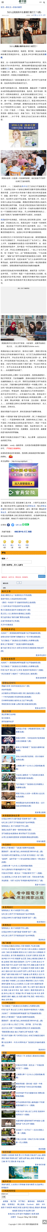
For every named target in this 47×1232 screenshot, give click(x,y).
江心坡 (26, 985)
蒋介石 (12, 995)
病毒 (38, 947)
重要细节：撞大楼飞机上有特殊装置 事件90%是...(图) (22, 853)
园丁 (17, 1159)
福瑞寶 (15, 1212)
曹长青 (13, 1163)
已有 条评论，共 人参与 (12, 565)
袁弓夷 (13, 957)
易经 (9, 998)
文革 (7, 1001)
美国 (2, 220)
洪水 (34, 953)
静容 (33, 1159)
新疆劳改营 (39, 985)
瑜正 (42, 1159)
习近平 (18, 950)
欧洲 (33, 1215)
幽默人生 (15, 998)
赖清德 (35, 960)
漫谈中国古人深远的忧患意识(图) (14, 600)
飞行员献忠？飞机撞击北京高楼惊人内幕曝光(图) (20, 642)
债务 (7, 972)
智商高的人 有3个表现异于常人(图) (15, 827)
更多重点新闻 (40, 814)
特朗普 (27, 947)
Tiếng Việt (28, 1218)
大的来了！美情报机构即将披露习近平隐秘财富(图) (21, 634)
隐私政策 (40, 1202)
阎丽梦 (17, 960)
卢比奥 (33, 947)
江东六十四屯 (38, 982)
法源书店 (25, 1209)
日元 (38, 972)
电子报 (13, 1202)
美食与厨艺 (5, 1186)
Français (20, 1218)
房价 (11, 979)
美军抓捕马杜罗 (7, 723)
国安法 (21, 953)
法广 (18, 969)
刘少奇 (33, 995)
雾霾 (34, 979)
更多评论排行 (41, 656)
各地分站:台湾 (13, 1215)
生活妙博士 (39, 1186)
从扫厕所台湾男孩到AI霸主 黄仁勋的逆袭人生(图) (20, 694)
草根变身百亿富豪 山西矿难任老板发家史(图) (19, 705)
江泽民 (33, 963)
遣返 (41, 988)
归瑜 (32, 1156)
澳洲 (32, 991)
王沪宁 (28, 963)
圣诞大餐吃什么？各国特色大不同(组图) (16, 596)
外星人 (42, 998)
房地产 (4, 976)
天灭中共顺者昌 (7, 626)
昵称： (5, 559)
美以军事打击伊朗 (8, 716)
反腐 (36, 966)
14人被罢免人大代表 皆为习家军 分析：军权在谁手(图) (22, 878)
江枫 (3, 1163)
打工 (7, 69)
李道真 (27, 1156)
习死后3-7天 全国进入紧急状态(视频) (30, 1057)
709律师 (12, 982)
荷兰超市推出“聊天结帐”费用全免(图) (15, 618)
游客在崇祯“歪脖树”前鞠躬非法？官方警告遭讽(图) (20, 638)
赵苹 (25, 1159)
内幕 (7, 966)
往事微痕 (39, 953)
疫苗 (30, 953)
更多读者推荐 (41, 679)
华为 (29, 966)
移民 (25, 988)
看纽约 (37, 1209)
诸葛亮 (4, 998)
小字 (44, 15)
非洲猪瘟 (20, 979)
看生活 (8, 7)
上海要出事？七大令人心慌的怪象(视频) (17, 867)
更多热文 (42, 941)
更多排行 (42, 1051)
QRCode (19, 525)
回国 (5, 991)
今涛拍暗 (10, 1156)
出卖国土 (34, 950)
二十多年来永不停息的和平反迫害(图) (15, 607)
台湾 (30, 976)
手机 (29, 998)
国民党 (35, 957)
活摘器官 (42, 950)
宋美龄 (18, 995)
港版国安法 (20, 957)
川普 (22, 947)
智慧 (21, 998)
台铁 (3, 953)
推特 (38, 1206)
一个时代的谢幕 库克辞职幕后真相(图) (16, 698)
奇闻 (37, 998)
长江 (26, 953)
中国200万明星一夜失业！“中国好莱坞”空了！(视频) (21, 874)
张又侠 (24, 950)
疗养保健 (21, 1186)
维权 (7, 982)
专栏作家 (6, 1153)
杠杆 (11, 972)
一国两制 (12, 969)
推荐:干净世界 (6, 1209)
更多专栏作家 (40, 1166)
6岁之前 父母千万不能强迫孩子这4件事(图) (18, 824)
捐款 (3, 1206)
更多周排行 (41, 923)
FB (29, 969)
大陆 (26, 979)
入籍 (9, 991)
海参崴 (25, 976)
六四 (29, 950)
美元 (15, 972)
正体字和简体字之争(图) (10, 622)
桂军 (40, 991)
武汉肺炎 (16, 947)
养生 (11, 1001)
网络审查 (29, 982)
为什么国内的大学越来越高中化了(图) (16, 871)
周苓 (3, 1159)
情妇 (25, 966)
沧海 (22, 1163)
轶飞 (36, 1156)
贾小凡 (21, 1156)
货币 (25, 972)
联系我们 (11, 1206)
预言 (33, 998)
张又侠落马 (5, 719)
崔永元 (39, 963)
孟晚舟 (40, 960)
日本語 (34, 1218)
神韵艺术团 (17, 1209)
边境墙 (6, 963)
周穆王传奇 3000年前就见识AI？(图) (15, 687)
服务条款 (31, 1202)
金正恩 (23, 960)
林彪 (29, 995)
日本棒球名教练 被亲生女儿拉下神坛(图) (17, 702)
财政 (13, 976)
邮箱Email (4, 1195)
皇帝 (42, 995)
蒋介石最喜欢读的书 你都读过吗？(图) (16, 611)
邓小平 (24, 995)
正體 (40, 2)
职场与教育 (17, 7)
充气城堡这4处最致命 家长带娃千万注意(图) (18, 835)
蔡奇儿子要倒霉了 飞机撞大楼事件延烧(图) (17, 645)
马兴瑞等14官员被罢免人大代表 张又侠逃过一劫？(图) (22, 856)
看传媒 (43, 1209)
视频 (4, 1054)
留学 (33, 988)
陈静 (7, 1159)
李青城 (37, 1159)
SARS (32, 985)
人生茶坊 (14, 1186)
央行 (3, 972)
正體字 (13, 1218)
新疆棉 (15, 953)
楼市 (9, 976)
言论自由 (5, 988)
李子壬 (8, 1163)
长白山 (13, 985)
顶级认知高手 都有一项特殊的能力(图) (16, 831)
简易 (16, 1156)
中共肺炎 (5, 947)
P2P (30, 979)
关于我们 (21, 1202)
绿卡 (13, 991)
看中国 (6, 969)
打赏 (34, 15)
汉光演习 (29, 957)
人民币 (29, 972)
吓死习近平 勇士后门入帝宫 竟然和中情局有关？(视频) (22, 671)
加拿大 (37, 969)
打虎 (40, 966)
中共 (13, 960)
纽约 (21, 1215)
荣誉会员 (31, 506)
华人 (21, 988)
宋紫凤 (4, 1156)
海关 (37, 988)
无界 (33, 1212)
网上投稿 (20, 1206)
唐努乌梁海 (5, 985)
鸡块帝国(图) (6, 691)
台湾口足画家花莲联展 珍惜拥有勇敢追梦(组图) (19, 838)
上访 (18, 982)
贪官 (21, 966)
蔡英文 (35, 976)
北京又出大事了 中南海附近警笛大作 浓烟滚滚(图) (21, 1029)
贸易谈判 (21, 963)
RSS (43, 1206)
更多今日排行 (40, 886)
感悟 (25, 998)
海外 (22, 991)
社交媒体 (24, 969)
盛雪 (21, 1159)
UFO (9, 960)
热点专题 (6, 712)
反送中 (16, 966)
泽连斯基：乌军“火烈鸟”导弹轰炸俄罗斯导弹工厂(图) (22, 882)
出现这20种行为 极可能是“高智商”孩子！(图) (18, 820)
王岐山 (29, 960)
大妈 (7, 979)
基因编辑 (39, 979)
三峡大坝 (9, 953)
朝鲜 (32, 969)
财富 (17, 976)
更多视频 (42, 1150)
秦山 (29, 1159)
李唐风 (12, 1159)
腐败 (33, 966)
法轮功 (22, 982)
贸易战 (12, 950)
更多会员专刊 (40, 709)
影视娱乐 (5, 1189)
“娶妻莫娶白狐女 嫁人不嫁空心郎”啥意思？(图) (19, 1033)
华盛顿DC (27, 1215)
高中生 (24, 186)
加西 (37, 1215)
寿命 (3, 1001)
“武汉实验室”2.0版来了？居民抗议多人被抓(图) (19, 675)
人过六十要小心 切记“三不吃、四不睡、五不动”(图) (21, 1026)
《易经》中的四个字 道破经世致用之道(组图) (18, 604)
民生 (18, 991)
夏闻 (44, 1156)
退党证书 (21, 1212)
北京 (40, 976)
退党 (40, 957)
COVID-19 (5, 950)
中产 (21, 976)
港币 (42, 972)
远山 (40, 1156)
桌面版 (5, 1202)
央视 (17, 988)
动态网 (28, 1212)
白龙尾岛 (20, 985)
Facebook (30, 1206)
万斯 (11, 963)
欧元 (34, 972)
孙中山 (6, 995)
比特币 (20, 972)
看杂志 (32, 1209)
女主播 (12, 988)
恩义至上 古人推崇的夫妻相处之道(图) (16, 615)
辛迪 (18, 1163)
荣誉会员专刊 (8, 684)
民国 (36, 991)
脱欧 (42, 969)
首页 (2, 7)
